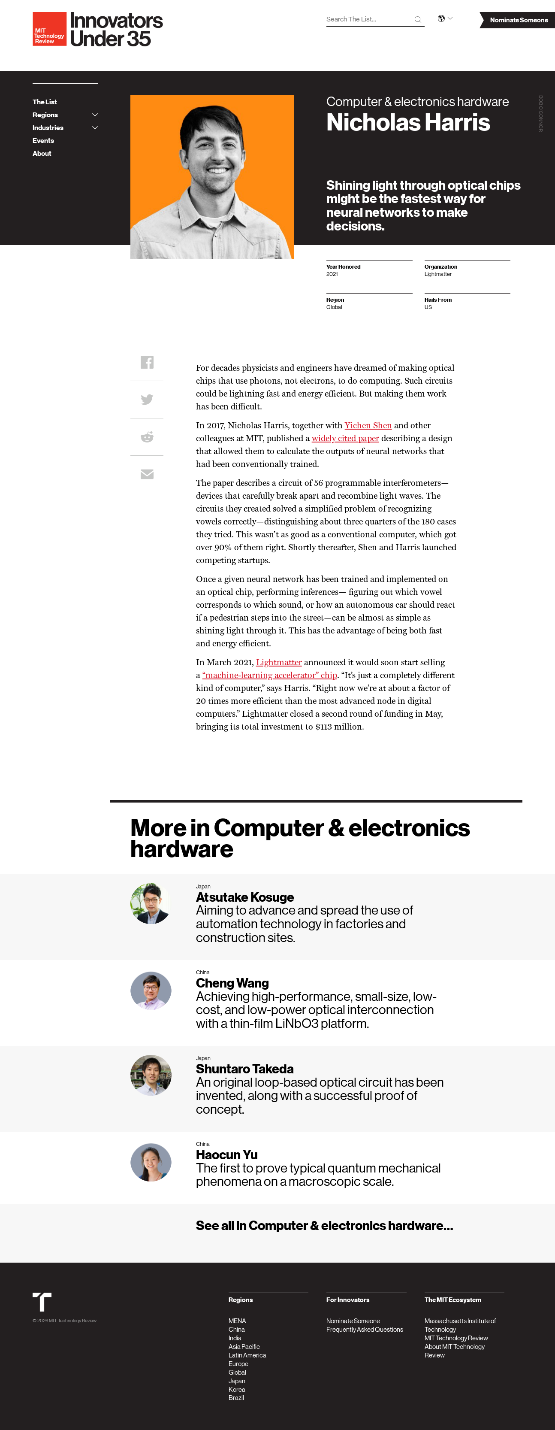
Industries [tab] (65, 128)
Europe (238, 1363)
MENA (237, 1320)
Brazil (236, 1397)
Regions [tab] (65, 115)
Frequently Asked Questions (364, 1329)
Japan (237, 1381)
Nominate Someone (353, 1320)
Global (237, 1372)
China (237, 1329)
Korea (237, 1389)
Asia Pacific (244, 1346)
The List (45, 102)
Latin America (247, 1355)
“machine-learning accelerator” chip (269, 676)
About (42, 153)
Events (43, 140)
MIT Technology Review (73, 1321)
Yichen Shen (368, 426)
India (235, 1338)
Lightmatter (279, 663)
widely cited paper (345, 439)
